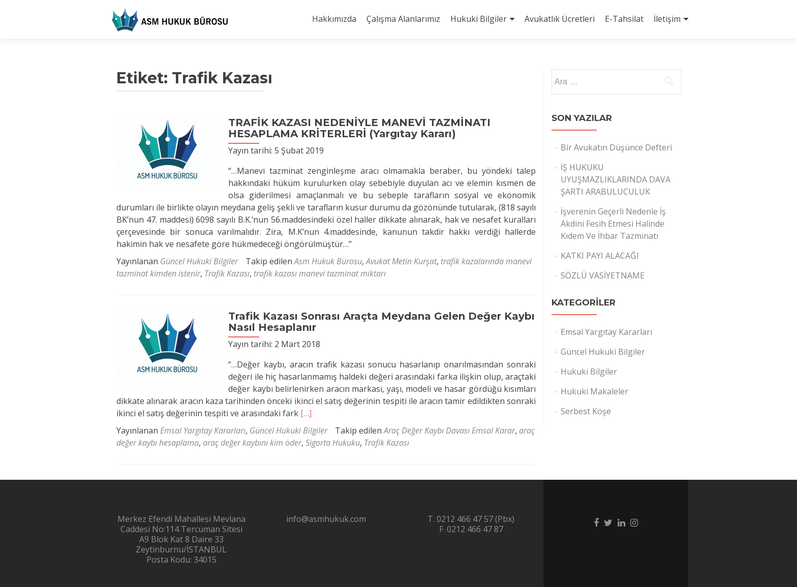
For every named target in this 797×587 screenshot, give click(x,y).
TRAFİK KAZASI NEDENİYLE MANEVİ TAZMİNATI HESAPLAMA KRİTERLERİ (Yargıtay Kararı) (359, 128)
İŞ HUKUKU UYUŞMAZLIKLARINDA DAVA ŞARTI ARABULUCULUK (615, 179)
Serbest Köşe (586, 411)
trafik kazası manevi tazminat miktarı (320, 273)
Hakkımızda (334, 18)
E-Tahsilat (624, 18)
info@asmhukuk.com (326, 518)
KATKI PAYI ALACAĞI (600, 255)
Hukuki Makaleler (594, 391)
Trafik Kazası (227, 273)
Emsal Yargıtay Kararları (203, 430)
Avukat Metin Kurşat (401, 261)
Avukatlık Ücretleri (560, 18)
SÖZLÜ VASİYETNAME (603, 275)
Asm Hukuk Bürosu (328, 261)
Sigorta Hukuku (332, 442)
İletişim (667, 18)
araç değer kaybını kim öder (252, 442)
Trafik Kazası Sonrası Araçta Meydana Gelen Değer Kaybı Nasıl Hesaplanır (381, 321)
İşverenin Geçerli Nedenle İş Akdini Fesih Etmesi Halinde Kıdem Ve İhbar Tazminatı (613, 223)
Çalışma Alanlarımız (403, 18)
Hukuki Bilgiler (478, 18)
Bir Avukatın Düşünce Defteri (616, 147)
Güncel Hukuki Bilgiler (199, 261)
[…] (306, 413)
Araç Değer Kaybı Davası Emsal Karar (449, 430)
